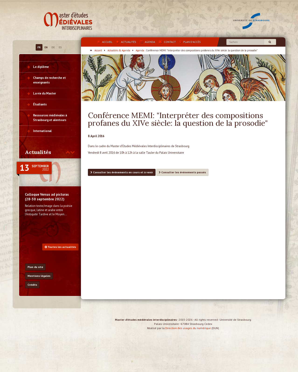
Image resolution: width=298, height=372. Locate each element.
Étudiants (40, 104)
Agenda (140, 50)
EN (46, 47)
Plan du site (35, 267)
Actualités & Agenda (118, 50)
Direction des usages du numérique (188, 332)
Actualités (38, 152)
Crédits (32, 284)
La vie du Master (44, 93)
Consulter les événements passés (182, 172)
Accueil (98, 50)
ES (60, 47)
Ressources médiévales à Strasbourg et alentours (50, 117)
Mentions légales (39, 276)
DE (53, 47)
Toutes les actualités (60, 247)
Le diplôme (41, 67)
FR (39, 47)
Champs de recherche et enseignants (49, 80)
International (42, 131)
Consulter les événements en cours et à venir (121, 172)
